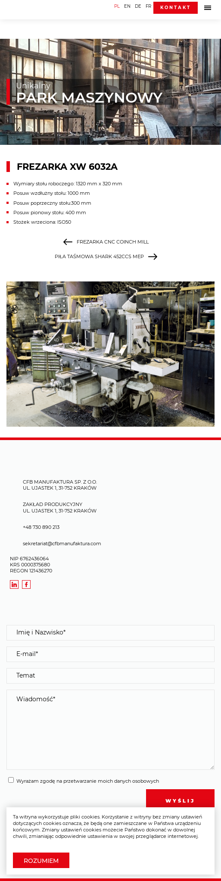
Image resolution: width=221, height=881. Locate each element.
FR (148, 6)
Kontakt (175, 7)
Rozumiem (41, 861)
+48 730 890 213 (41, 527)
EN (127, 6)
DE (138, 6)
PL (117, 6)
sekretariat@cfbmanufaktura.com (62, 543)
